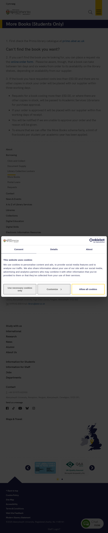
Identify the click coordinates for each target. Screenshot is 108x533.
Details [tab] (54, 249)
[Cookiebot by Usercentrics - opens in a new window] (92, 241)
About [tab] (89, 249)
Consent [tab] (18, 249)
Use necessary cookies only (20, 289)
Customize (54, 289)
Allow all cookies (88, 289)
